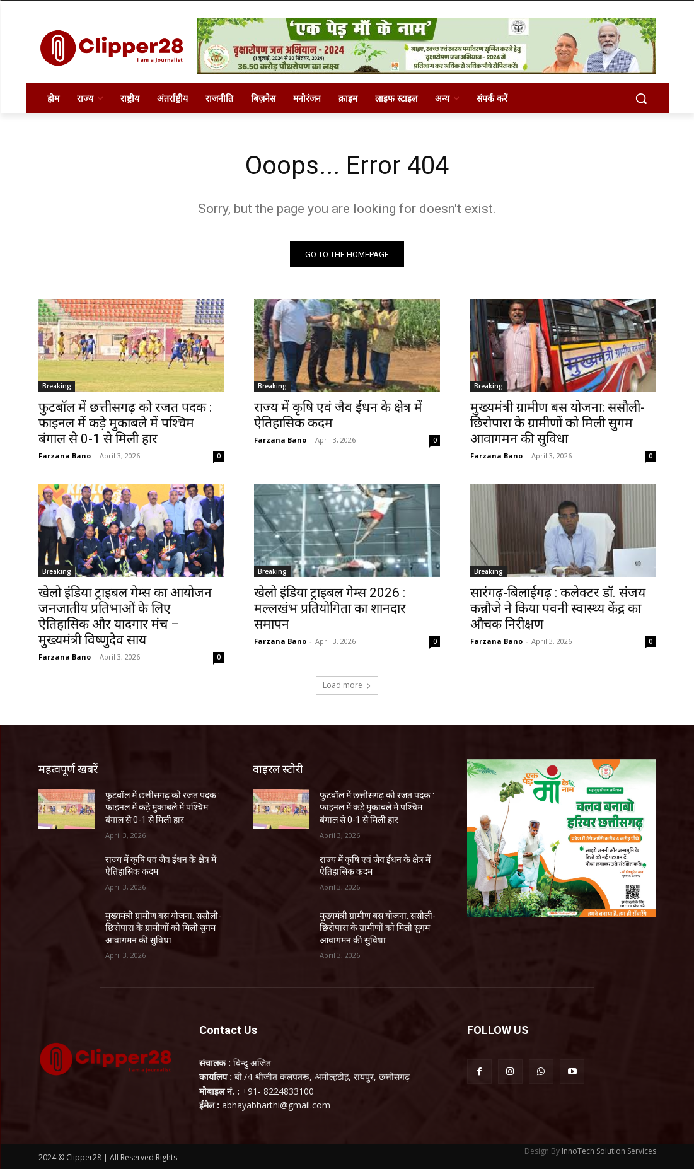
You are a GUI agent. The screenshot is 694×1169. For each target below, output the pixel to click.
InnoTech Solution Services (609, 1151)
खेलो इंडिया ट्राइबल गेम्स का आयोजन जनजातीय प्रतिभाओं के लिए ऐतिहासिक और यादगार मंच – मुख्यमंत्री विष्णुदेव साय (125, 617)
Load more (347, 685)
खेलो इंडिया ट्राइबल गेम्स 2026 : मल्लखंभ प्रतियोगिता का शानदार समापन (330, 609)
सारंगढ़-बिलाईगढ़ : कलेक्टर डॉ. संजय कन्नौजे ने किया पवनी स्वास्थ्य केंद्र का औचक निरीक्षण (557, 609)
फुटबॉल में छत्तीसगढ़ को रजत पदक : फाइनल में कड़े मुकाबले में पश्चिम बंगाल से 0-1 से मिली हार (125, 423)
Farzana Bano (64, 455)
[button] (641, 98)
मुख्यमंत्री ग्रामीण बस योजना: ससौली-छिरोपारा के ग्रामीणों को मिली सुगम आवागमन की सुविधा (557, 423)
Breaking (56, 385)
